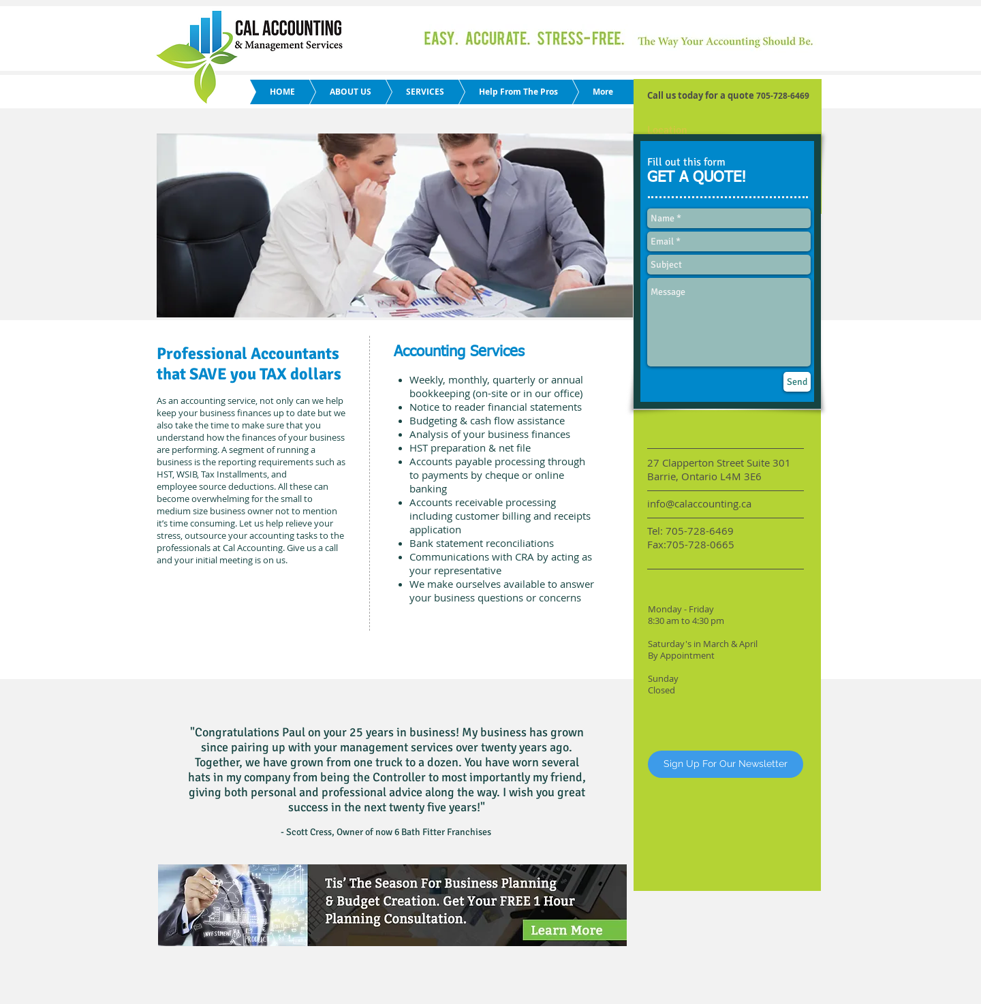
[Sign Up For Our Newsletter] (725, 764)
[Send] (797, 382)
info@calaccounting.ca (699, 503)
